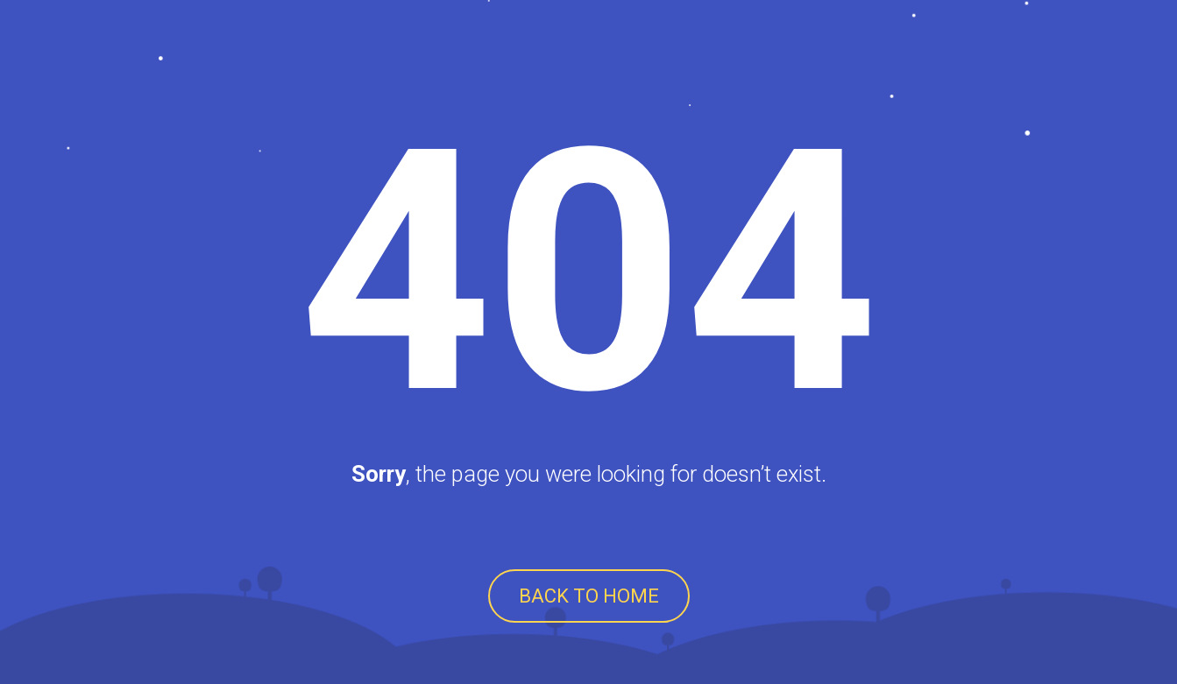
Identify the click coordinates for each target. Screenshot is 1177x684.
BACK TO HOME (589, 596)
